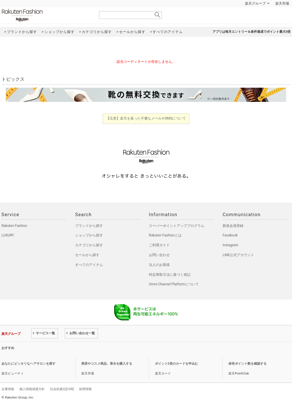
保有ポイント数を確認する (247, 364)
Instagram (230, 245)
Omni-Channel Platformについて (174, 284)
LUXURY (7, 235)
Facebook (230, 235)
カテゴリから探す (89, 245)
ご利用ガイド (159, 245)
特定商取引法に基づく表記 (170, 275)
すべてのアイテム (89, 265)
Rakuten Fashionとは (165, 235)
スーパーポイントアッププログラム (176, 226)
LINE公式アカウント (238, 255)
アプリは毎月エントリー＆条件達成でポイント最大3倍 (251, 32)
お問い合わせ (159, 255)
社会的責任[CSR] (62, 389)
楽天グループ (255, 3)
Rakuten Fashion (46, 15)
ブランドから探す (89, 226)
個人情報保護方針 (32, 389)
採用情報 (85, 389)
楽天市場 (282, 3)
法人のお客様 (159, 265)
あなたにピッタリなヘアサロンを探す (28, 364)
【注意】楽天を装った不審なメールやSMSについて (146, 118)
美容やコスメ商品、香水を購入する (106, 364)
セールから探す (87, 255)
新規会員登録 (233, 226)
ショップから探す (89, 235)
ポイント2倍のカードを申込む (176, 364)
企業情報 (7, 389)
